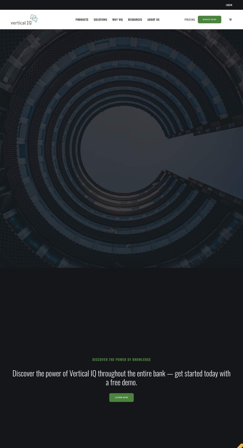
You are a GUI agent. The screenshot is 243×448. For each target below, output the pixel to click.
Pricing (190, 19)
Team (149, 387)
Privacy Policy (153, 412)
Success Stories (68, 380)
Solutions (100, 19)
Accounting (23, 373)
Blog (105, 380)
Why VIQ (117, 19)
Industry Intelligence (71, 373)
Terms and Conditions (158, 419)
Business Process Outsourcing (33, 387)
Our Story (151, 373)
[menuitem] (229, 5)
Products (82, 19)
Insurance (22, 394)
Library (107, 373)
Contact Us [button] (201, 378)
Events (106, 387)
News (149, 380)
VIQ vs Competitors (70, 405)
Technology (23, 408)
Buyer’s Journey (68, 387)
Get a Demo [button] (201, 366)
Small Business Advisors (30, 401)
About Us (153, 19)
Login (229, 5)
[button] (190, 407)
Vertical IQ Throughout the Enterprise (74, 396)
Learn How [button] (121, 326)
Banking (21, 380)
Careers (150, 401)
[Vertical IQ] (24, 19)
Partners (150, 394)
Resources (135, 19)
